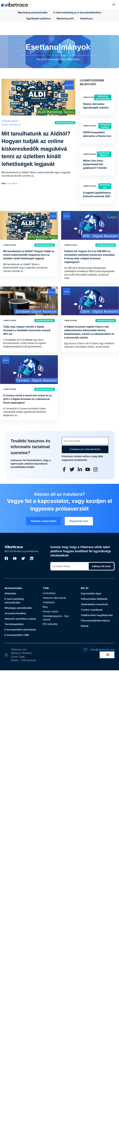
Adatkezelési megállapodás (97, 615)
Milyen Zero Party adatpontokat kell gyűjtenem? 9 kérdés (95, 164)
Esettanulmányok (65, 123)
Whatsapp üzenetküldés (18, 607)
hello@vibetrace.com (102, 649)
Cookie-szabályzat (91, 609)
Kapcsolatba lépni (91, 593)
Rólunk (85, 625)
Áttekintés (10, 593)
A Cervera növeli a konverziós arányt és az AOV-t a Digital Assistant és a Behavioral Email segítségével (27, 399)
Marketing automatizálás (32, 12)
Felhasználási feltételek (94, 598)
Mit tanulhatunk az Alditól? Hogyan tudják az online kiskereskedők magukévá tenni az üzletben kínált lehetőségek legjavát (36, 149)
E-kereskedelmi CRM (17, 634)
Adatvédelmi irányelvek (94, 604)
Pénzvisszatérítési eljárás (95, 620)
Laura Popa (12, 183)
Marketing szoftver (105, 125)
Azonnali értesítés (15, 613)
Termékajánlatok (14, 624)
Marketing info (65, 18)
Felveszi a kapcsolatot (43, 521)
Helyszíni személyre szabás (20, 618)
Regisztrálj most (79, 521)
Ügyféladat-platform (38, 18)
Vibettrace (86, 18)
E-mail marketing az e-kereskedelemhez (77, 12)
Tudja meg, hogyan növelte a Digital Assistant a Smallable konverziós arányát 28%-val (26, 330)
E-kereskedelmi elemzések (20, 629)
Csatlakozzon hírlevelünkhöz (85, 449)
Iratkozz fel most (101, 566)
